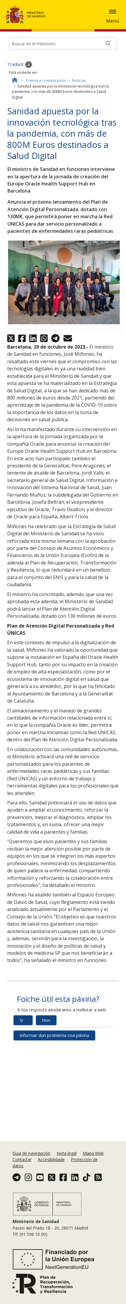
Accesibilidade (51, 1163)
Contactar (22, 1163)
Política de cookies (33, 46)
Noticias (79, 146)
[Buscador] (63, 109)
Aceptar (64, 46)
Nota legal (67, 1157)
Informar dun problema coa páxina (54, 1101)
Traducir (19, 130)
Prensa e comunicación (46, 146)
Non (46, 1085)
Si (21, 1085)
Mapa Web (93, 1157)
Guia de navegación (31, 1157)
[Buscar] (108, 109)
